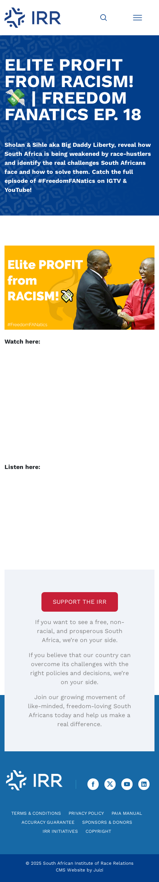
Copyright (98, 831)
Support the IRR (80, 601)
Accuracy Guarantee (48, 822)
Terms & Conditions (36, 813)
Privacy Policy (86, 813)
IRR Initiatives (60, 831)
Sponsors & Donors (107, 822)
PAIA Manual (127, 813)
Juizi (98, 870)
